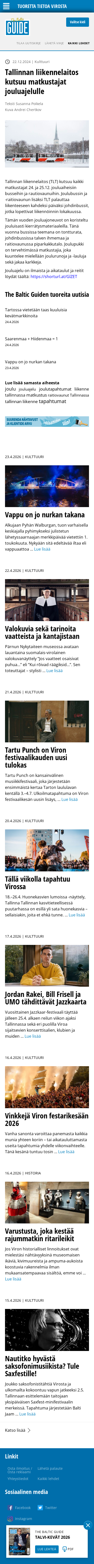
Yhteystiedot (18, 1478)
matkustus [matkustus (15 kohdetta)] (36, 395)
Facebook (23, 1507)
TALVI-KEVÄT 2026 (52, 1537)
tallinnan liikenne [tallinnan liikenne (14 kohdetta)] (21, 401)
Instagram (23, 1518)
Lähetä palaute (50, 1468)
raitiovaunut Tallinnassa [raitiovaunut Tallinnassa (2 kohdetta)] (68, 395)
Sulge (87, 1525)
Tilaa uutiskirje (29, 43)
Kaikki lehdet (79, 43)
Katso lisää (15, 1430)
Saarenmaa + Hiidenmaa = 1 (31, 339)
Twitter (51, 1507)
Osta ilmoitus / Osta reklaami (20, 1470)
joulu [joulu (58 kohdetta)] (10, 389)
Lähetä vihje (54, 43)
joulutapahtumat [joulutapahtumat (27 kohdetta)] (55, 389)
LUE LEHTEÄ (47, 1549)
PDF (71, 1549)
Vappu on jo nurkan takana (30, 362)
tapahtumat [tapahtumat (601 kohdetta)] (52, 401)
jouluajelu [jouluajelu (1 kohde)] (27, 389)
